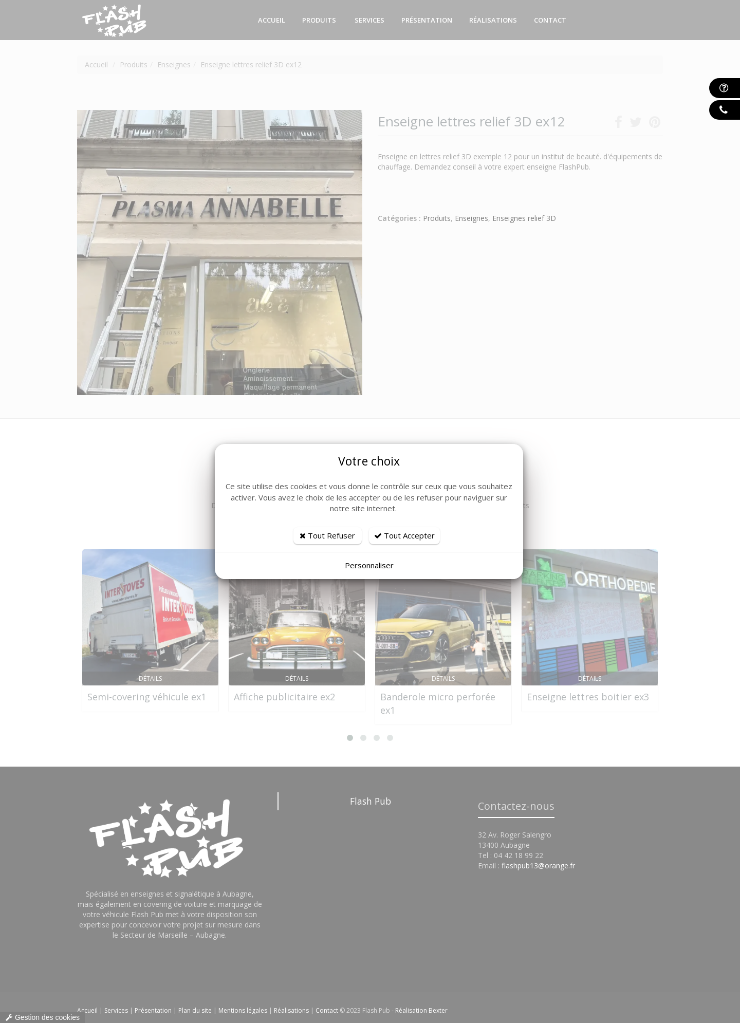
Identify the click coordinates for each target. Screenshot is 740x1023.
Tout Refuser (327, 535)
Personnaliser (369, 565)
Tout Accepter (404, 535)
